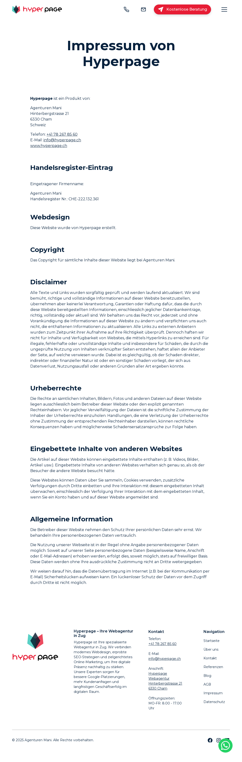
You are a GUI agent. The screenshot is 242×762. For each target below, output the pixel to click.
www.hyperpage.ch (48, 145)
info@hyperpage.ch (62, 140)
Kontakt (210, 658)
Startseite (211, 641)
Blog (207, 676)
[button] (224, 9)
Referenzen (213, 667)
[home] (37, 9)
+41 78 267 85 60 (62, 134)
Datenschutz (214, 702)
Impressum (213, 693)
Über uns (210, 649)
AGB (207, 684)
